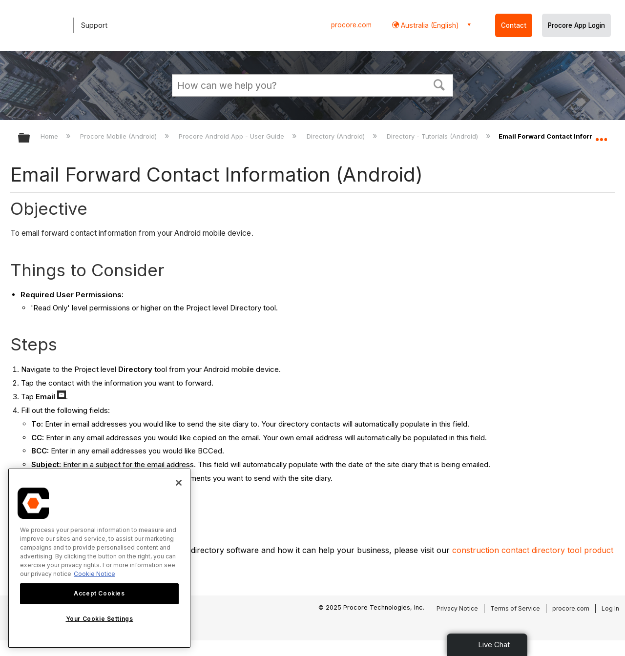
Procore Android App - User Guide (232, 136)
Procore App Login (576, 25)
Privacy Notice (457, 608)
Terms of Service (515, 608)
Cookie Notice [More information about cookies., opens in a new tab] (94, 573)
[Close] (178, 482)
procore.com (351, 25)
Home (50, 136)
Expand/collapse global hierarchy (30, 138)
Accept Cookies (99, 593)
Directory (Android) (337, 136)
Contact (513, 25)
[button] (439, 84)
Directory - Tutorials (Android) (433, 136)
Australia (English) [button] (429, 25)
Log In (610, 608)
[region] (99, 558)
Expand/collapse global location (601, 135)
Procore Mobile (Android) (119, 136)
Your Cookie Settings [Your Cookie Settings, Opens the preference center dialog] (99, 618)
